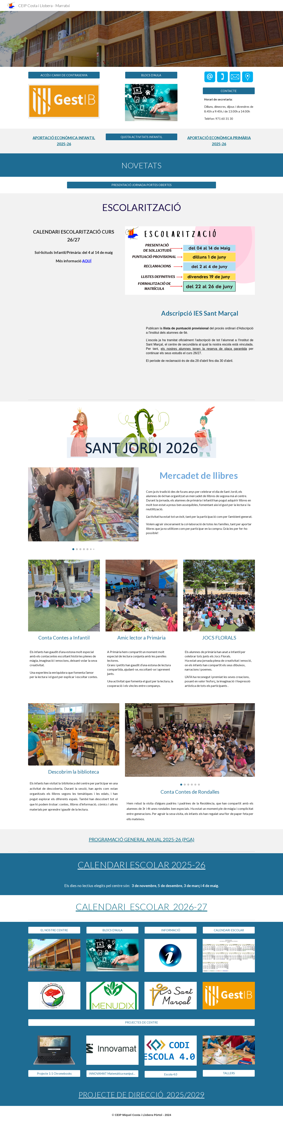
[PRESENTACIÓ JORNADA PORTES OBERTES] (141, 184)
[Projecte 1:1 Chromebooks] (54, 1073)
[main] (229, 109)
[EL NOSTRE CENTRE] (54, 930)
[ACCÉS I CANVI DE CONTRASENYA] (64, 75)
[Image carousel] (83, 508)
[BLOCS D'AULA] (151, 75)
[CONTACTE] (229, 90)
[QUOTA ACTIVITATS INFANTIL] (141, 136)
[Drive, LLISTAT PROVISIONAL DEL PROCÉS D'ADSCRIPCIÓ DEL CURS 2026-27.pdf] (83, 348)
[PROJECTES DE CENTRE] (141, 1022)
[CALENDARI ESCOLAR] (229, 930)
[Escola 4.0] (171, 1074)
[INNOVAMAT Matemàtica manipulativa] (112, 1073)
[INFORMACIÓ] (171, 930)
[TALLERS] (229, 1073)
